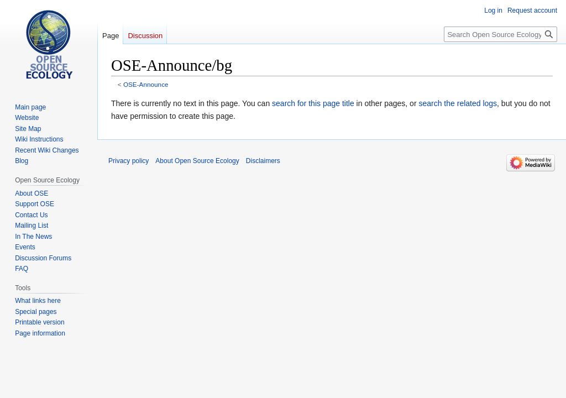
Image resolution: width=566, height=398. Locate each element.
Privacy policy (128, 161)
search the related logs (457, 103)
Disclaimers (263, 161)
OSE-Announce (146, 84)
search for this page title (313, 103)
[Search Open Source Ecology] (500, 34)
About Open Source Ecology (197, 161)
